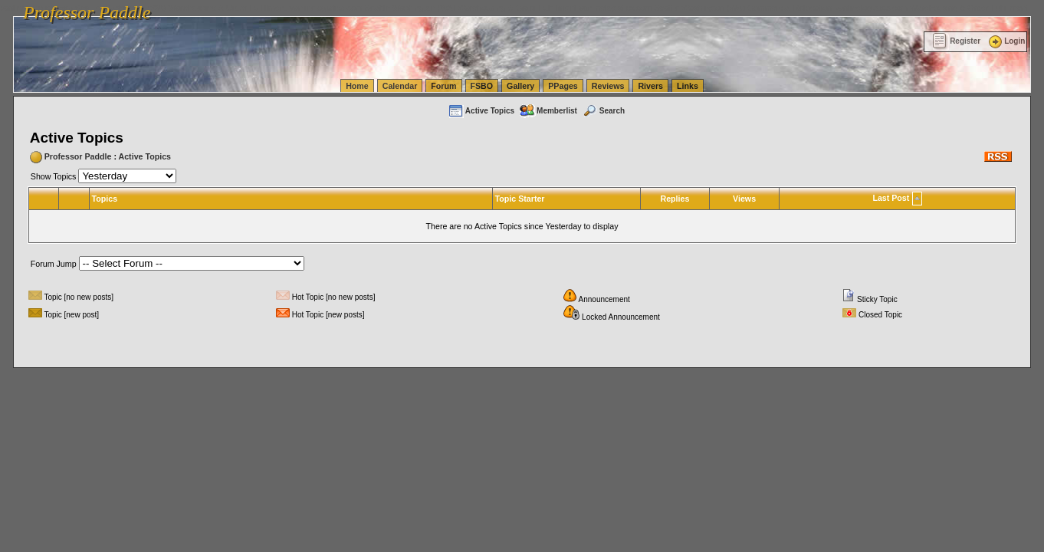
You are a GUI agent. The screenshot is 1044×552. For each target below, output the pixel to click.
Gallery (520, 85)
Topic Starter (520, 198)
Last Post (890, 197)
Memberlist (548, 111)
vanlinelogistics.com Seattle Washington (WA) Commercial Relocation (705, 7)
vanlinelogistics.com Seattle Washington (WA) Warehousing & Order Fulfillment (433, 7)
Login (1006, 41)
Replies (674, 198)
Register (956, 41)
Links (687, 85)
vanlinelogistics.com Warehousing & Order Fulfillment (931, 7)
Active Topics (481, 111)
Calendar (400, 85)
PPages (563, 85)
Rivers (650, 85)
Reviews (608, 85)
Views (744, 198)
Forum (443, 85)
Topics (105, 198)
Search (603, 111)
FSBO (482, 85)
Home (357, 85)
